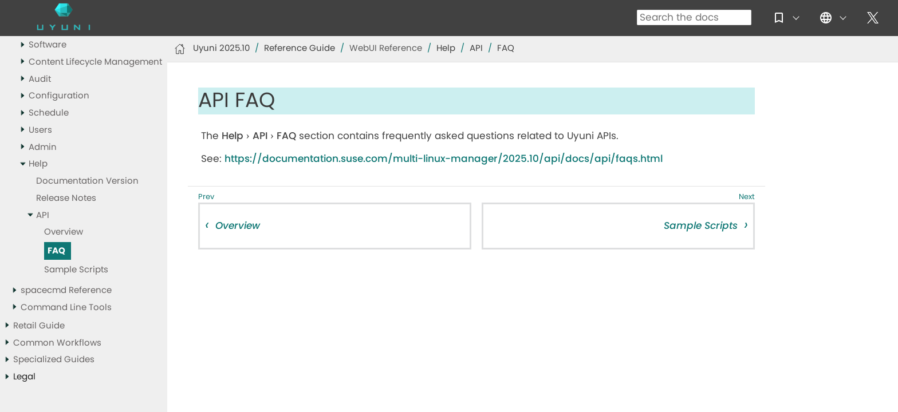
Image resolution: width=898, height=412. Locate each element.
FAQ (56, 251)
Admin (43, 147)
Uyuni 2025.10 (221, 48)
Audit (40, 79)
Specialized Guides (53, 359)
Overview (63, 232)
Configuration (59, 96)
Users (40, 130)
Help (38, 164)
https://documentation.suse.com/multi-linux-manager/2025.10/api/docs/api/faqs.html (443, 159)
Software (47, 45)
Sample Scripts (76, 270)
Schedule (49, 113)
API (42, 215)
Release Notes (66, 198)
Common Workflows (57, 343)
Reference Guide (299, 48)
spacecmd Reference (66, 290)
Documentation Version (87, 181)
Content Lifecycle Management (95, 62)
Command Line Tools (66, 307)
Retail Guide (39, 326)
